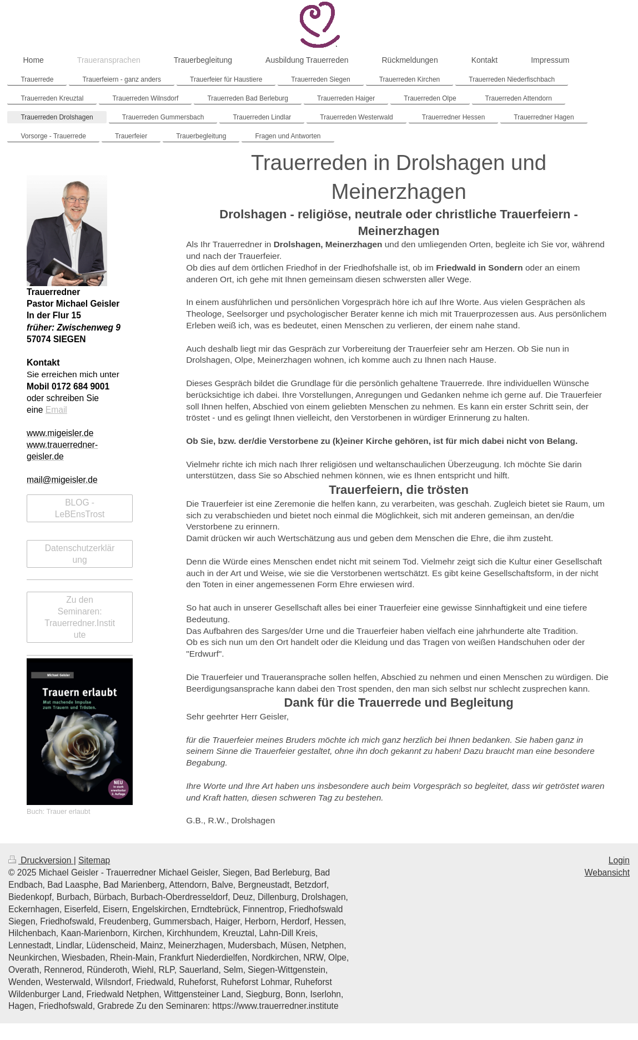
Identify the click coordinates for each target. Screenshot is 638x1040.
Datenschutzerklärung (80, 553)
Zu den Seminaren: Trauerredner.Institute (79, 617)
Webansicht (607, 872)
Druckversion (41, 860)
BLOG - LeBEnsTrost (80, 508)
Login (619, 860)
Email (56, 409)
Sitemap (94, 860)
